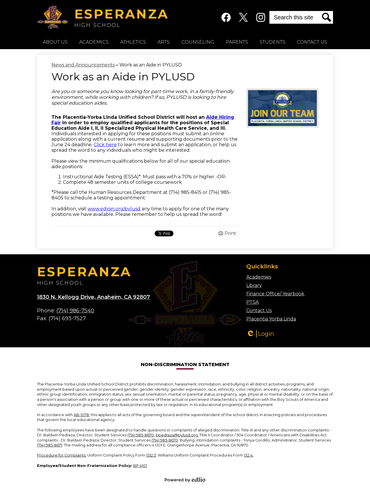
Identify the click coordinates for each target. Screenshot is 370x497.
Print (230, 233)
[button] (55, 42)
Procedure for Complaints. (61, 455)
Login (260, 333)
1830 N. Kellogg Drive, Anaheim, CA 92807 (93, 297)
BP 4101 (140, 465)
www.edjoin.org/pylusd (114, 209)
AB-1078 (81, 415)
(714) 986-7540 (75, 310)
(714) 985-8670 (140, 435)
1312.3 (151, 455)
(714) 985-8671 (49, 445)
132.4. (249, 455)
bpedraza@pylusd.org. (177, 435)
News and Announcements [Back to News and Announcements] (83, 65)
